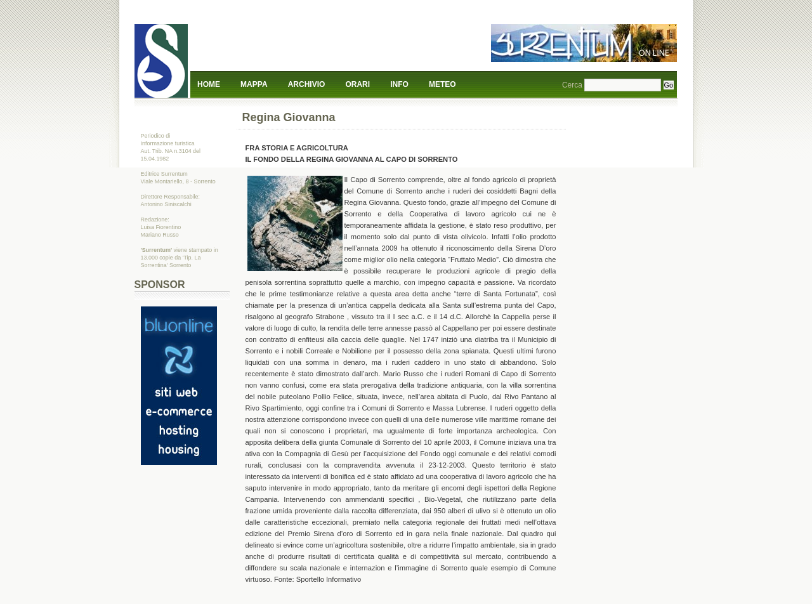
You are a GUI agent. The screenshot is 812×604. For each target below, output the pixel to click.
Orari (357, 84)
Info (399, 84)
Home (208, 84)
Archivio (306, 84)
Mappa (253, 84)
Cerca (572, 85)
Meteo (442, 84)
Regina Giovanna (289, 117)
